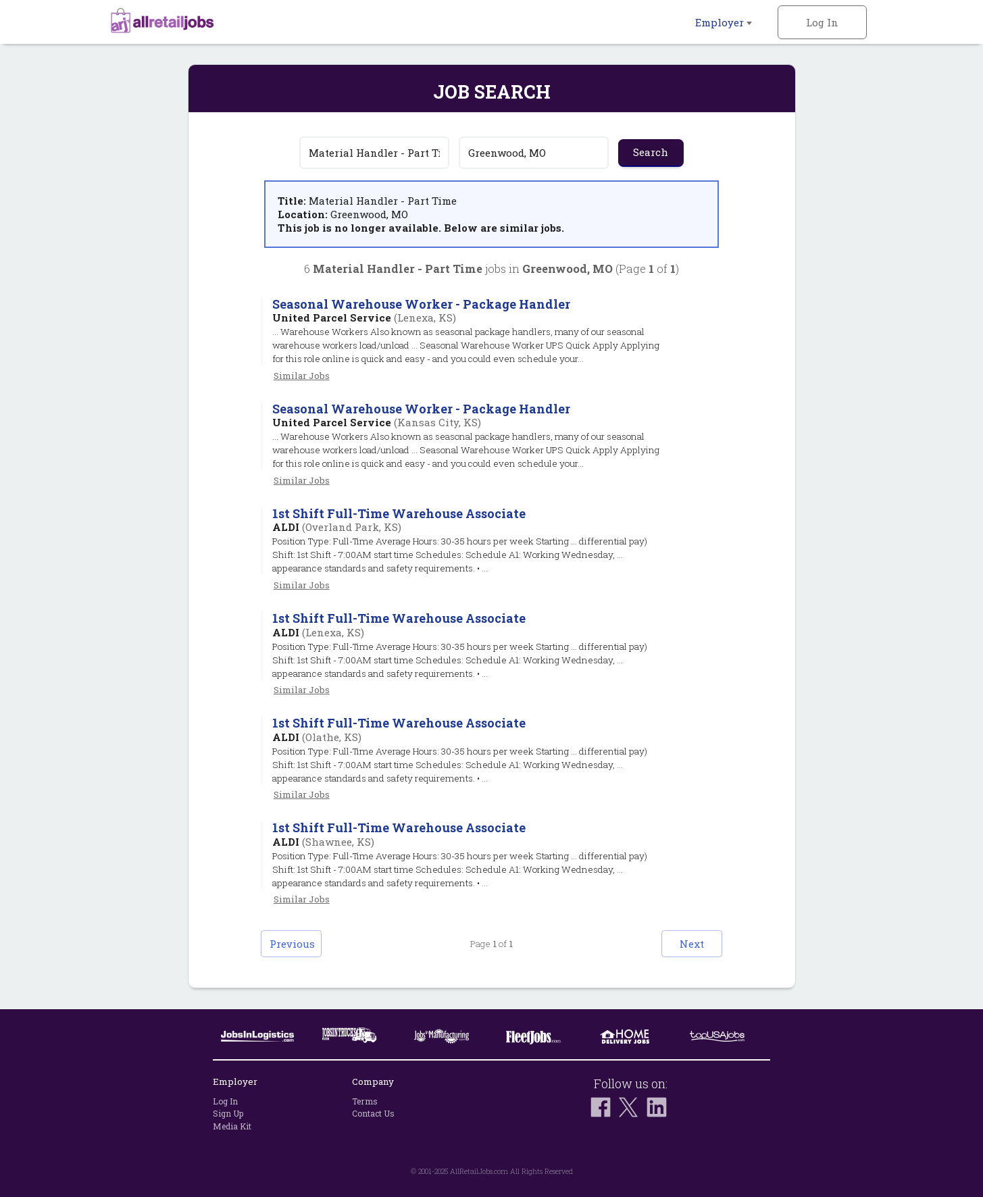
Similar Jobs (302, 376)
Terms (365, 1101)
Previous (292, 943)
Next (692, 943)
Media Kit (232, 1126)
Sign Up (228, 1113)
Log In (822, 22)
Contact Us (373, 1113)
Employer (723, 22)
